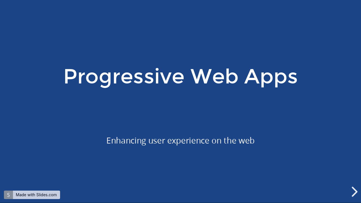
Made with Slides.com (36, 194)
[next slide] (355, 192)
